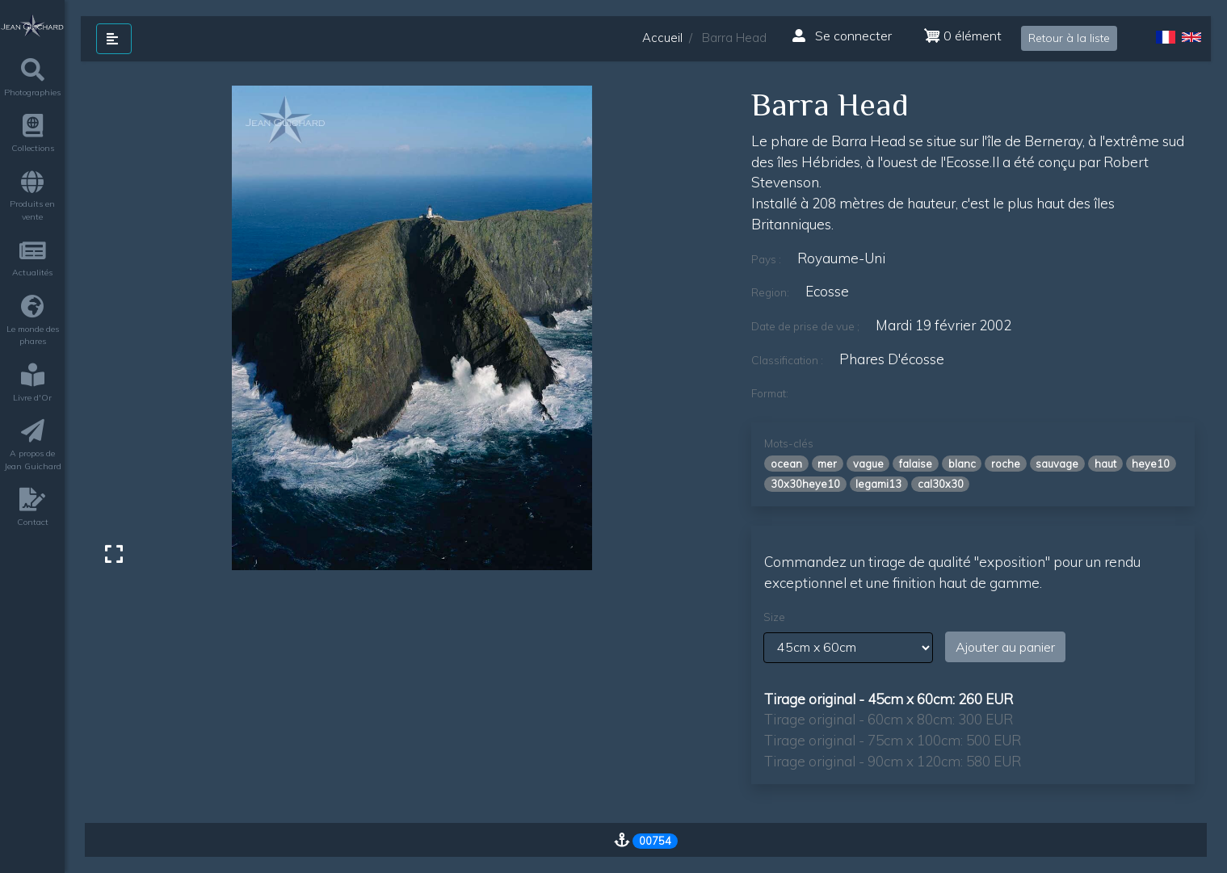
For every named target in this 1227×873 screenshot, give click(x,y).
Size (774, 617)
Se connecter (842, 35)
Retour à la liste (1069, 38)
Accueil (662, 37)
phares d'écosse (891, 358)
